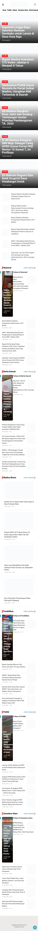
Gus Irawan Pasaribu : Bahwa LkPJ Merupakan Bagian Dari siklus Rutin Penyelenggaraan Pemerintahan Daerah (19, 440)
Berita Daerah (9, 371)
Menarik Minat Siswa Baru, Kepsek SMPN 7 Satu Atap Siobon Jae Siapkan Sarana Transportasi (19, 690)
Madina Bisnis (9, 477)
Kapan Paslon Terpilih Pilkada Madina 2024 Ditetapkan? (19, 725)
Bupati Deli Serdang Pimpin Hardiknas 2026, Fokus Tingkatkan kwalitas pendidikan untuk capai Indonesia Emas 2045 (19, 348)
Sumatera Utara (23, 10)
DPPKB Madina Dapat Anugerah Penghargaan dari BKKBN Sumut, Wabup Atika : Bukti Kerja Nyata (19, 828)
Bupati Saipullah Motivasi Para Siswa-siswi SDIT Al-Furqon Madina (19, 666)
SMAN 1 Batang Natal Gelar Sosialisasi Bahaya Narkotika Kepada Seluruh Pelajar (19, 678)
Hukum (15, 10)
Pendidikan (8, 611)
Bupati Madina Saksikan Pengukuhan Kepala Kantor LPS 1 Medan (19, 324)
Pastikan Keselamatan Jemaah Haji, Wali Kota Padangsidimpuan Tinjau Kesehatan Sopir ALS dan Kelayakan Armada (19, 466)
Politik (9, 10)
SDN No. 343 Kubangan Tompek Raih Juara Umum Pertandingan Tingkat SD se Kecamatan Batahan (19, 453)
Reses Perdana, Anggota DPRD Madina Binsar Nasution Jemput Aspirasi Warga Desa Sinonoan (19, 803)
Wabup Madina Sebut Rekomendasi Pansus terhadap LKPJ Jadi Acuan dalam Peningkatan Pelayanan (19, 284)
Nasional (7, 267)
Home (4, 10)
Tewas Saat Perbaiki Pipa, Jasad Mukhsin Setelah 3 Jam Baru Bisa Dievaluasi (19, 881)
